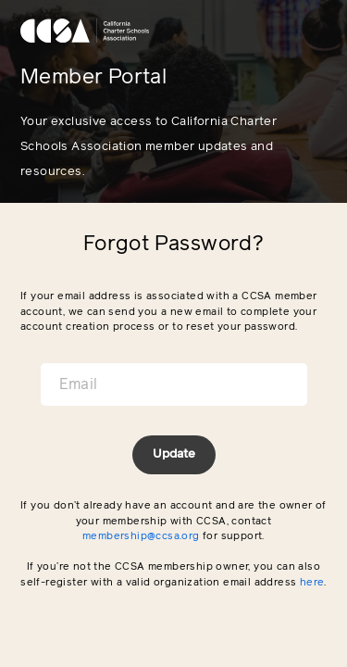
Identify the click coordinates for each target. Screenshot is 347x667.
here (312, 582)
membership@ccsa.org (141, 536)
